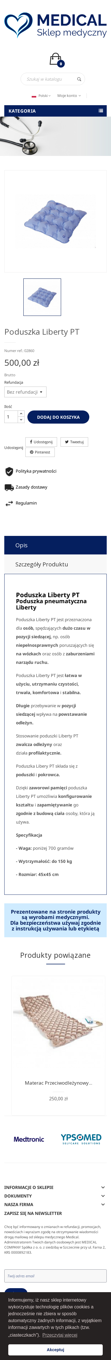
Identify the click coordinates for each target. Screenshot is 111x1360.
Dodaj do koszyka (58, 417)
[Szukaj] (53, 79)
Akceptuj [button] (55, 1349)
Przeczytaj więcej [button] (59, 1335)
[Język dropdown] (40, 95)
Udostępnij (43, 441)
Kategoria (22, 111)
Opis (21, 545)
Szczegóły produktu (41, 564)
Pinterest (42, 452)
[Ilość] (11, 416)
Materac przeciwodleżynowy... (58, 1083)
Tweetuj (77, 441)
